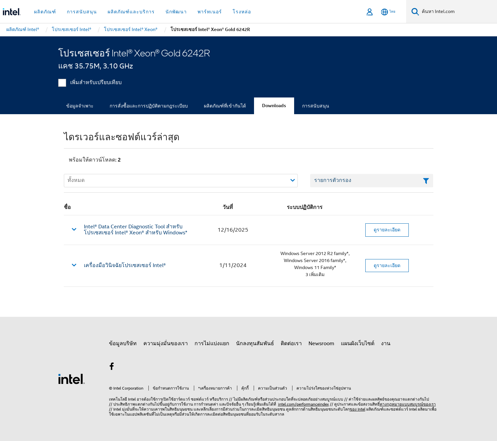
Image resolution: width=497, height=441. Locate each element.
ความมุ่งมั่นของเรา (165, 343)
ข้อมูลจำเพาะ (80, 106)
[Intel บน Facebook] (112, 368)
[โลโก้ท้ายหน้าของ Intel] (71, 378)
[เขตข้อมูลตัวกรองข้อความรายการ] (371, 180)
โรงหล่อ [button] (242, 12)
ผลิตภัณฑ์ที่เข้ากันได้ (225, 106)
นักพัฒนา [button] (176, 12)
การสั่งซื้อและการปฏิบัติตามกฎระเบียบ (149, 106)
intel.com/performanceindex (303, 404)
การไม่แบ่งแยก (212, 343)
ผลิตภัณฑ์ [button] (45, 12)
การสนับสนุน (315, 106)
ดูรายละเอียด (387, 230)
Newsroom (321, 343)
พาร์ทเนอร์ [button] (210, 12)
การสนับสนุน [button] (82, 12)
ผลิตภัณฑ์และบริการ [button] (131, 12)
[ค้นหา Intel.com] (458, 11)
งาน (385, 343)
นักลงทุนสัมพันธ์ (255, 343)
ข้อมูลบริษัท (123, 343)
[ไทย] (388, 11)
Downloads (274, 105)
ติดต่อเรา (291, 343)
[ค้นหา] (415, 11)
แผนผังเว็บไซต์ (357, 343)
